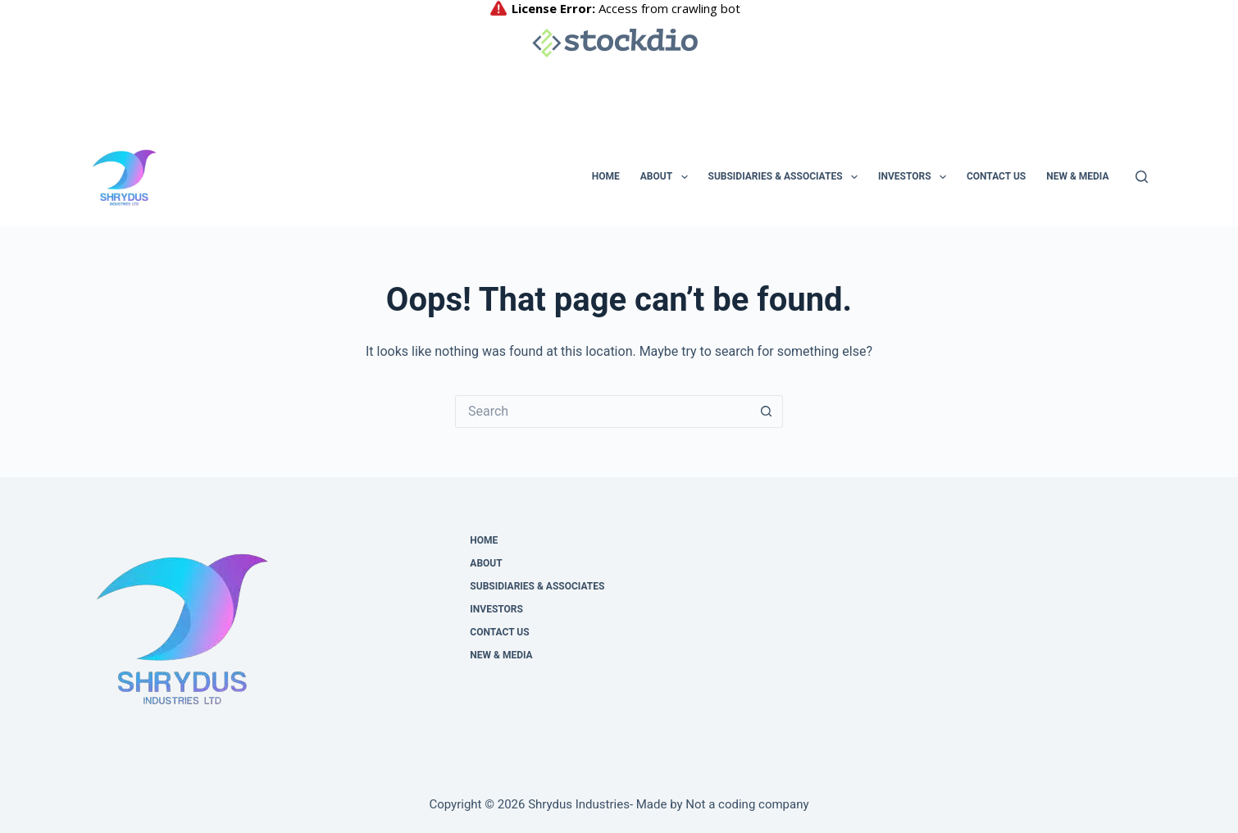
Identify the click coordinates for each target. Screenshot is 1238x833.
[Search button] (766, 411)
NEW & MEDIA (1077, 176)
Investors (915, 177)
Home (606, 176)
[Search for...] (602, 411)
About (667, 177)
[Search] (1142, 177)
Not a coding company (746, 804)
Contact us (996, 176)
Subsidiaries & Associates (786, 177)
